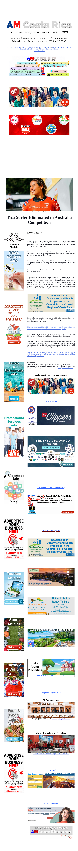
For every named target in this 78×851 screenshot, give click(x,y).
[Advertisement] (39, 154)
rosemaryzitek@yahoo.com (61, 719)
